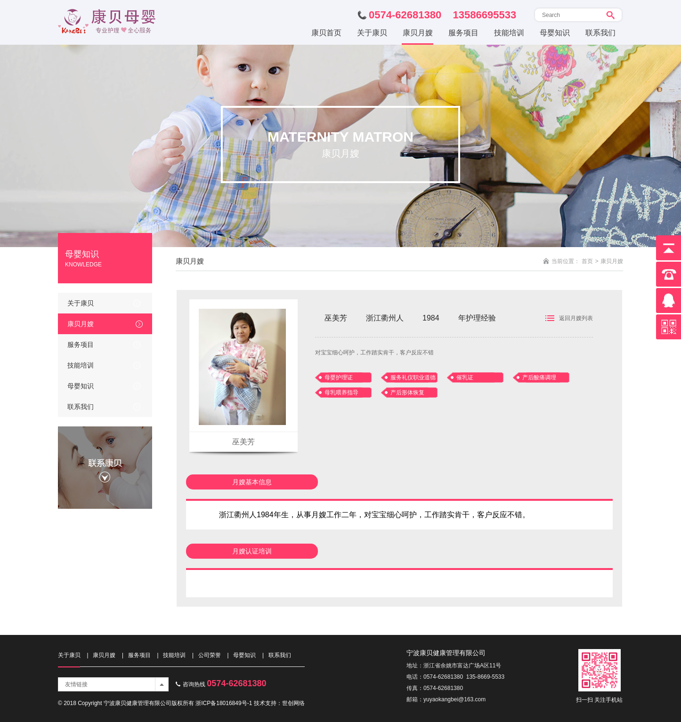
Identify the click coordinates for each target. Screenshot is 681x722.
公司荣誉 (209, 655)
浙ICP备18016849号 (221, 703)
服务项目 (80, 344)
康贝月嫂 (80, 324)
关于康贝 (80, 303)
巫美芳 (243, 442)
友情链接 (76, 684)
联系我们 (80, 406)
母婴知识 (80, 386)
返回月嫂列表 (576, 318)
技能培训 (80, 365)
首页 (587, 261)
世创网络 (293, 703)
